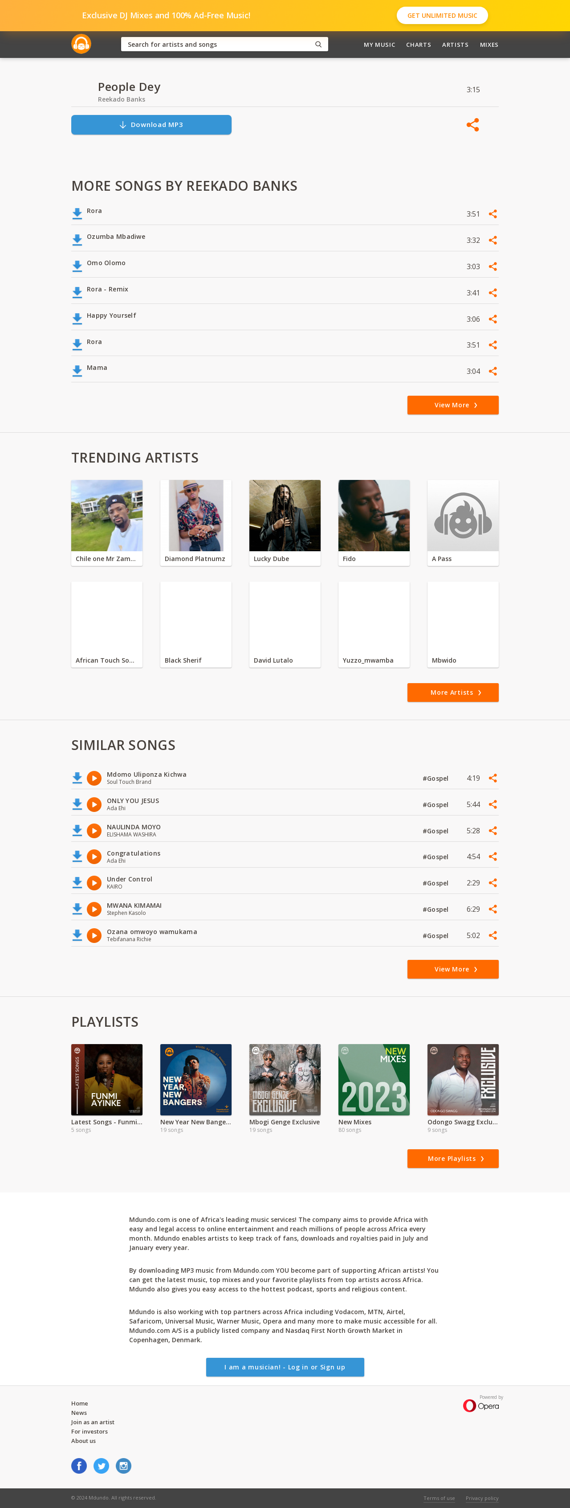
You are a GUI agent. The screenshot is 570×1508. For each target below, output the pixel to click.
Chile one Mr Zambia (107, 558)
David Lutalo (273, 660)
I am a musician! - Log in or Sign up (284, 1367)
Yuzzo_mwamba (368, 660)
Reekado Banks (121, 99)
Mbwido (444, 660)
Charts (418, 45)
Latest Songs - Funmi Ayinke (106, 1122)
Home (79, 1403)
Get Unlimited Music (442, 15)
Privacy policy (482, 1498)
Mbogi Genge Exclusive (284, 1122)
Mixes (489, 45)
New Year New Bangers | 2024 (196, 1122)
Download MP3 (150, 124)
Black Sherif (183, 660)
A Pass (442, 558)
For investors (89, 1431)
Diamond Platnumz (195, 558)
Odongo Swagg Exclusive (463, 1122)
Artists (455, 45)
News (79, 1413)
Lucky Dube (271, 558)
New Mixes (354, 1122)
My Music (379, 45)
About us (83, 1441)
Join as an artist (92, 1422)
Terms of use (439, 1498)
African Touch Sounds (107, 660)
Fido (349, 558)
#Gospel (437, 778)
